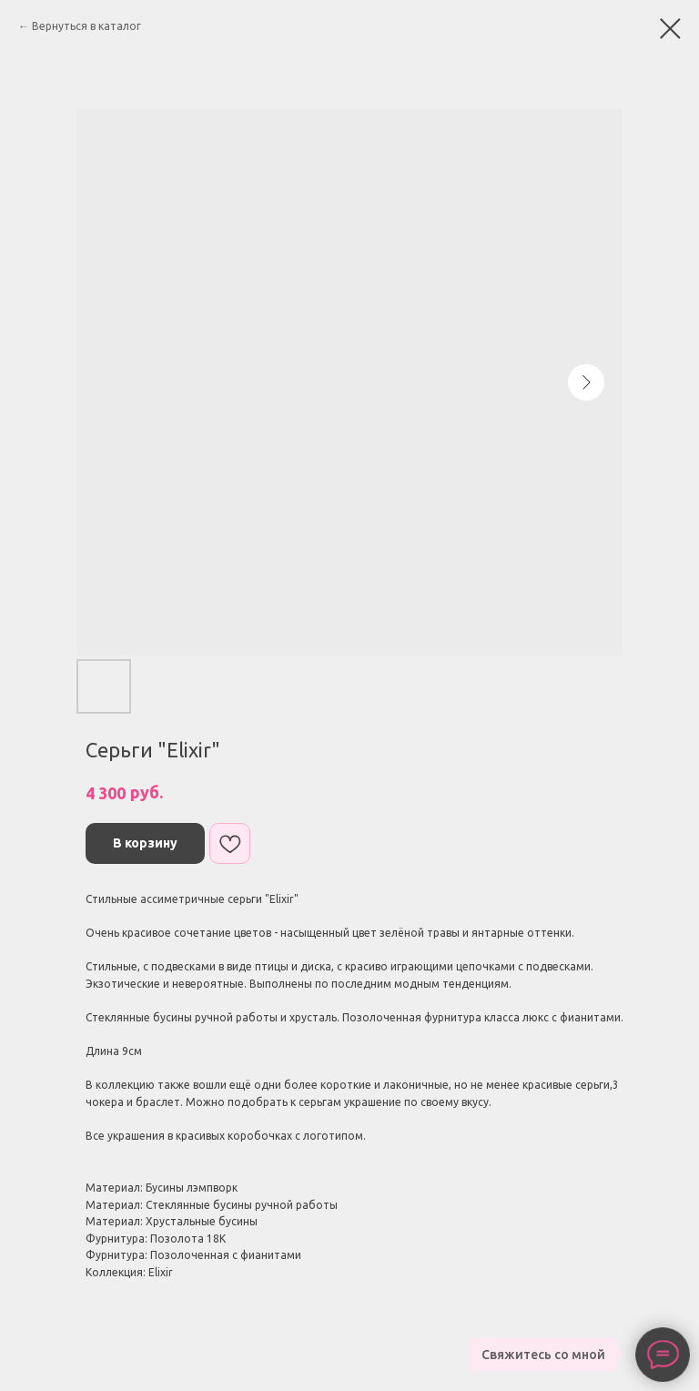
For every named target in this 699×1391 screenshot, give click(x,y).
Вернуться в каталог (86, 26)
